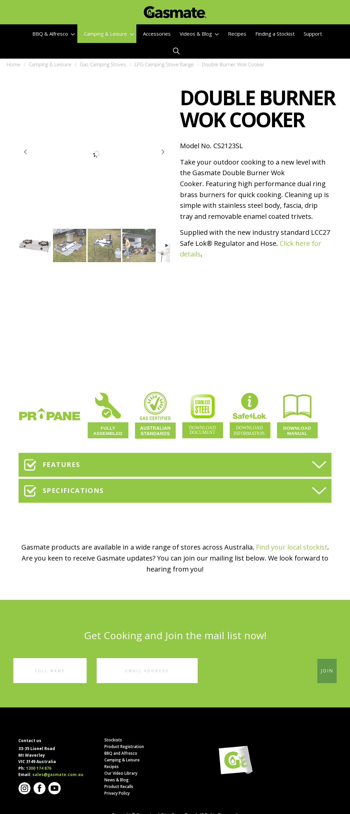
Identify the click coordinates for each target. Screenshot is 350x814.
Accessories (157, 33)
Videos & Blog (199, 33)
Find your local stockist (291, 547)
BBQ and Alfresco (120, 753)
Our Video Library (120, 773)
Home (13, 64)
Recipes (237, 33)
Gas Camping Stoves (103, 64)
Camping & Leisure (109, 33)
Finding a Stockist (275, 33)
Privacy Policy (117, 793)
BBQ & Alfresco (53, 33)
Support (313, 33)
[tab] (175, 465)
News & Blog (116, 780)
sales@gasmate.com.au (57, 774)
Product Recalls (118, 786)
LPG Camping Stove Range (164, 64)
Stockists (113, 740)
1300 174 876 (38, 768)
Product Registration (124, 746)
